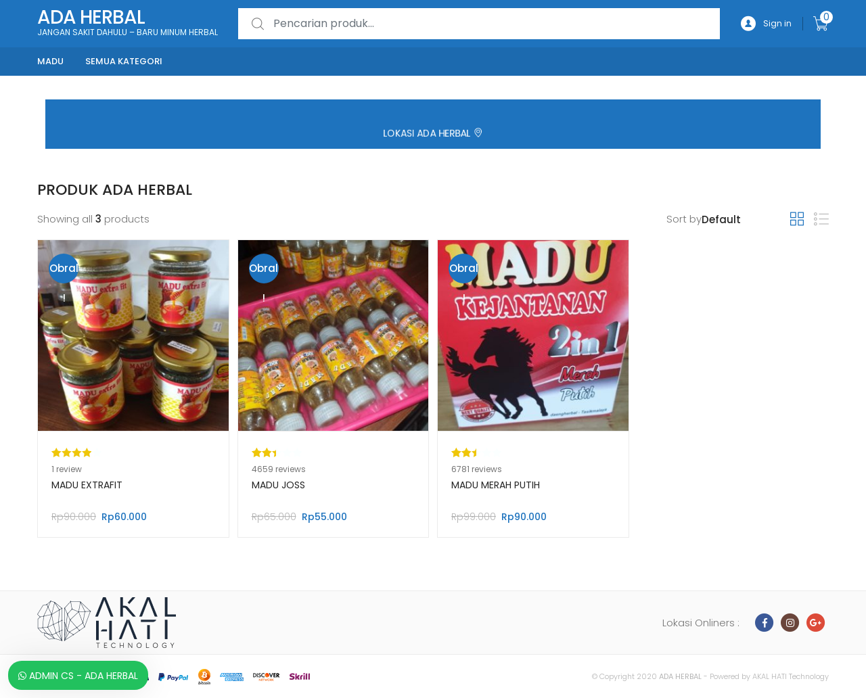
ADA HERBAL (680, 676)
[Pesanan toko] (746, 220)
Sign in (766, 24)
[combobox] (479, 24)
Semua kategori (123, 61)
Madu (50, 61)
